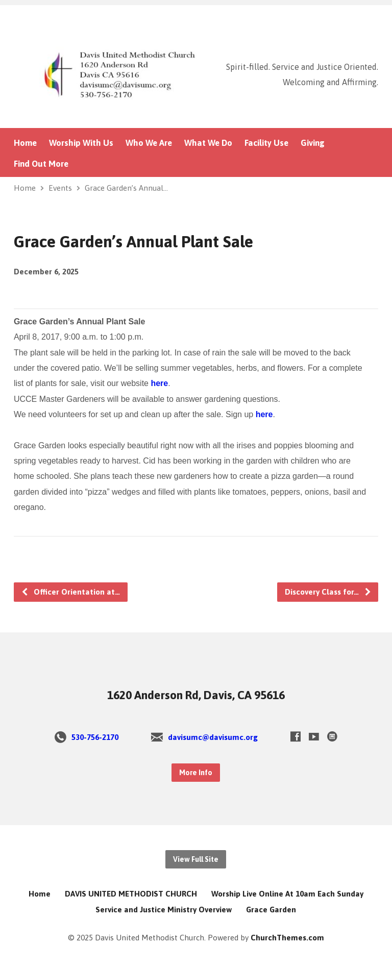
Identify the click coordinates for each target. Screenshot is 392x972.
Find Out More (41, 164)
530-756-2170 (94, 737)
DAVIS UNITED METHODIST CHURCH (131, 893)
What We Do (208, 143)
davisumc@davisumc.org (213, 737)
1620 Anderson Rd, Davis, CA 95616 (196, 695)
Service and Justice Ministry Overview (163, 909)
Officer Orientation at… (70, 591)
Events (60, 188)
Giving (313, 143)
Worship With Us (81, 143)
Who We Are (149, 143)
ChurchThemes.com (287, 937)
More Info (195, 773)
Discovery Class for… (328, 591)
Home (25, 143)
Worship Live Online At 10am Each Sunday (287, 893)
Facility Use (266, 143)
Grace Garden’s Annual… (126, 188)
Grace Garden (271, 909)
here (159, 383)
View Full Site (195, 859)
